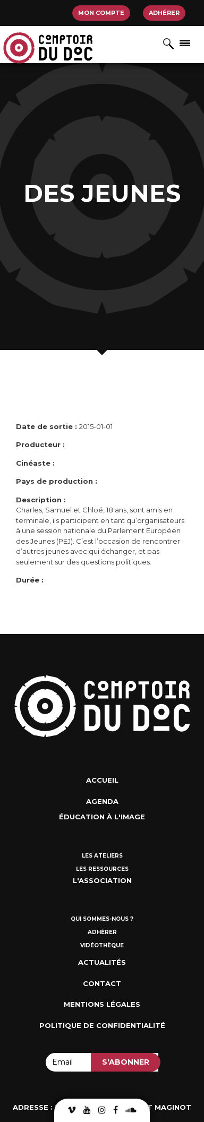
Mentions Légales (102, 1004)
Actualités (102, 962)
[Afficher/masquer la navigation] (185, 42)
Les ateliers (102, 855)
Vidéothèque (102, 945)
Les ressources (102, 869)
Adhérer (164, 12)
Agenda (102, 801)
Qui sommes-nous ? (102, 918)
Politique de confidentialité (102, 1025)
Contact (102, 983)
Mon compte (101, 12)
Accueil (102, 780)
